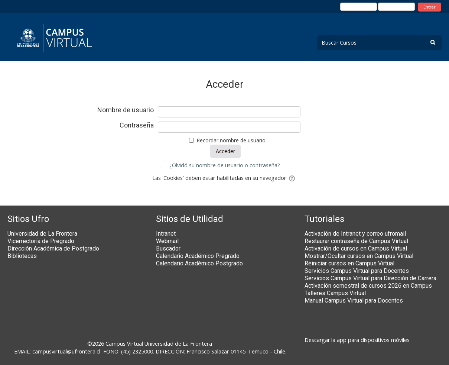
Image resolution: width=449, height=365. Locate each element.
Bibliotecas (22, 255)
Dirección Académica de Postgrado (53, 248)
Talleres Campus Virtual (335, 293)
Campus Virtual (124, 343)
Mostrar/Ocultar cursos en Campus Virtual (359, 255)
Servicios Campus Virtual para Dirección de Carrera (370, 278)
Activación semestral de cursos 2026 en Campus (368, 285)
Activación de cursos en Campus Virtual (356, 248)
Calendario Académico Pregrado (198, 255)
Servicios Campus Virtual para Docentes (357, 270)
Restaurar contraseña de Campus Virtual (356, 241)
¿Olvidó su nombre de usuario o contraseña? (224, 165)
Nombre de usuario (125, 110)
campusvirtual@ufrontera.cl (66, 351)
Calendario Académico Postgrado (199, 263)
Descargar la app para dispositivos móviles (357, 339)
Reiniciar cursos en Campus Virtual (349, 263)
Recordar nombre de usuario (231, 140)
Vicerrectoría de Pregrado (40, 241)
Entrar (429, 7)
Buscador (168, 248)
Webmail (167, 241)
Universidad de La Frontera (42, 233)
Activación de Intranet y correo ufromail (355, 233)
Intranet (166, 233)
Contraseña (137, 125)
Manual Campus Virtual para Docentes (354, 300)
